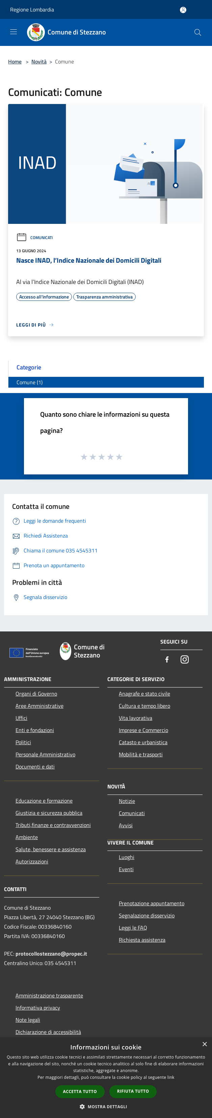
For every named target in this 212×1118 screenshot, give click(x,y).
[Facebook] (167, 660)
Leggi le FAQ (133, 928)
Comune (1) (30, 382)
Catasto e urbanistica (143, 742)
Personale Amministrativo (45, 754)
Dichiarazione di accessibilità (48, 1032)
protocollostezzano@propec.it (51, 954)
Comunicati (34, 237)
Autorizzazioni (32, 861)
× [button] (204, 1044)
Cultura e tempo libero (144, 706)
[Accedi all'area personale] (183, 10)
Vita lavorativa (135, 718)
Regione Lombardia (32, 9)
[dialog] (106, 1077)
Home (15, 61)
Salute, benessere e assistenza (51, 849)
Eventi (126, 869)
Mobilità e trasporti (141, 754)
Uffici (21, 718)
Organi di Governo (36, 694)
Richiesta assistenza (142, 940)
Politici (23, 742)
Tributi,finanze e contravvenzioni (53, 825)
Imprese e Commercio (143, 730)
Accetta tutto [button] (80, 1091)
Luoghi (126, 857)
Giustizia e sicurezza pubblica (49, 813)
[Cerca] (198, 32)
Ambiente (27, 837)
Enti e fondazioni (35, 730)
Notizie (127, 801)
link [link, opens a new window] (171, 1077)
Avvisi (126, 825)
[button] (106, 1106)
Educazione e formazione (44, 801)
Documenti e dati (35, 766)
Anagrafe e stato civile (144, 694)
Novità (39, 61)
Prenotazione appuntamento (151, 903)
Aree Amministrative (39, 706)
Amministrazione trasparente (49, 995)
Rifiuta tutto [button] (133, 1091)
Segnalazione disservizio (147, 915)
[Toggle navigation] (13, 32)
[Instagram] (184, 660)
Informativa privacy (38, 1008)
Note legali (28, 1020)
